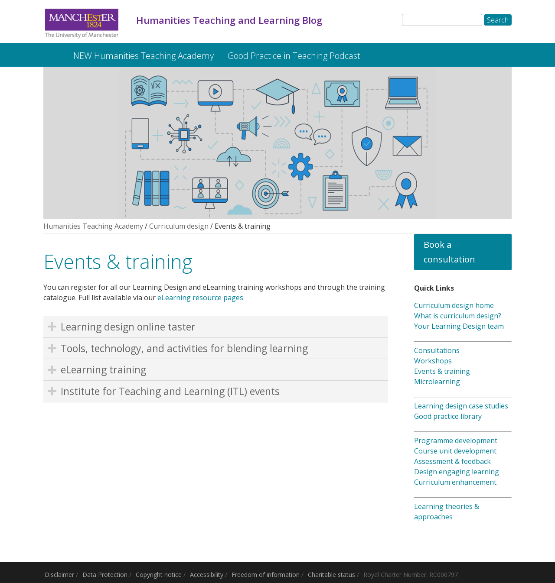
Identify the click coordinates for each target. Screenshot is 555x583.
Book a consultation (449, 252)
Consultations (437, 350)
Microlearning (437, 381)
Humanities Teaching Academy (93, 226)
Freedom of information (266, 574)
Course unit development (455, 451)
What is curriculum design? (457, 316)
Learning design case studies (461, 406)
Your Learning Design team (459, 326)
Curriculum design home (454, 305)
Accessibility (206, 574)
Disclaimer (59, 574)
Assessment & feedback (452, 461)
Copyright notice (159, 574)
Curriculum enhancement (455, 482)
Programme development (455, 440)
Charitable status (331, 574)
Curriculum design (179, 226)
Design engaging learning (456, 471)
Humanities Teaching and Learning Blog (51, 51)
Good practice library (448, 416)
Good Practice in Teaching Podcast (294, 56)
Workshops (433, 361)
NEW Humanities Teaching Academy (143, 56)
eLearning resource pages (200, 297)
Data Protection (104, 574)
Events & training (442, 371)
